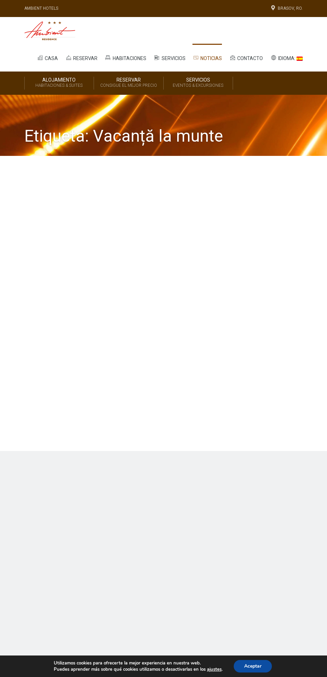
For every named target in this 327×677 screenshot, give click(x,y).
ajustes (214, 669)
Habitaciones (125, 58)
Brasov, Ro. (286, 8)
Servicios (169, 58)
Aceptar (252, 666)
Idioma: (286, 58)
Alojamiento (59, 83)
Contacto (246, 58)
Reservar (81, 58)
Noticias (207, 58)
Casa (47, 58)
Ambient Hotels (41, 8)
